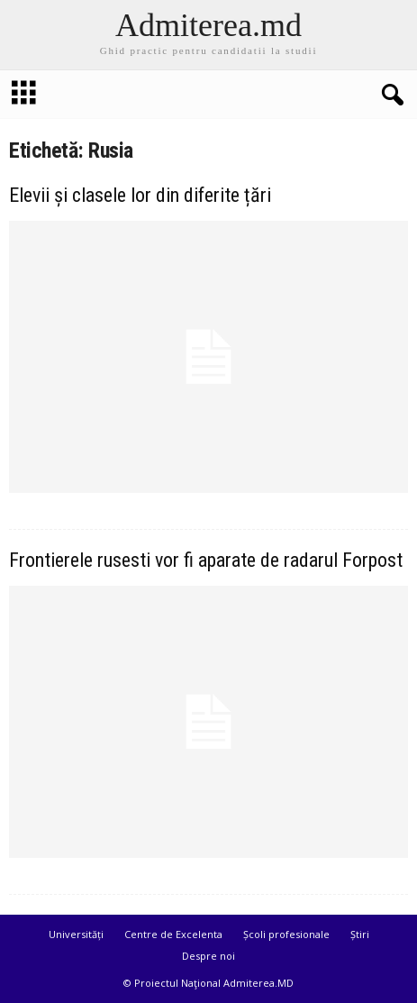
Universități (76, 934)
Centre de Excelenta (173, 934)
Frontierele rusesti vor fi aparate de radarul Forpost (206, 560)
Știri (359, 934)
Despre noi (208, 955)
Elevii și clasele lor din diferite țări (140, 195)
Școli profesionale (286, 934)
